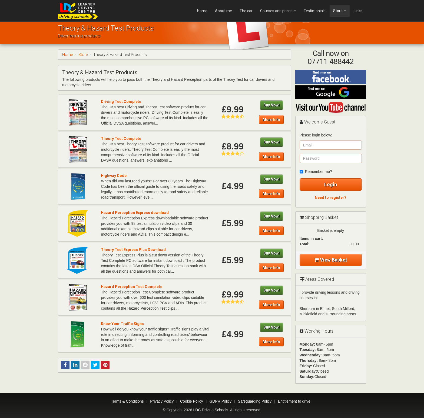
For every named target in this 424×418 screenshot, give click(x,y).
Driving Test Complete (121, 101)
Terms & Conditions (127, 401)
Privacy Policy (162, 401)
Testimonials (315, 11)
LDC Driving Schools (210, 410)
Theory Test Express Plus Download (133, 250)
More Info (271, 120)
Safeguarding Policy (255, 401)
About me (223, 11)
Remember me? (316, 171)
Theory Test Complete (121, 138)
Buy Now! (271, 105)
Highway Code (114, 175)
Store (339, 11)
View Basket (330, 260)
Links (358, 11)
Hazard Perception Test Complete (131, 287)
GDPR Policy (220, 401)
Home (202, 11)
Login (330, 184)
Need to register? (330, 197)
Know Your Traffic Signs (122, 324)
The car (246, 11)
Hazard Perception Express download (135, 212)
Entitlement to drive (294, 401)
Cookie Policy (191, 401)
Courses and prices (278, 11)
